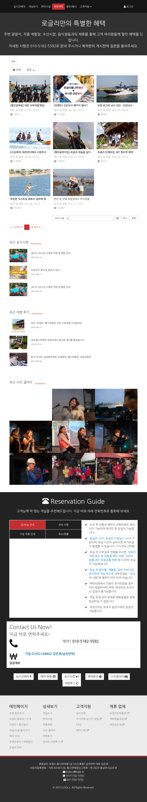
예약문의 (95, 676)
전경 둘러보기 (16, 713)
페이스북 (82, 730)
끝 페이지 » (36, 227)
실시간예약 (19, 6)
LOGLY (66, 787)
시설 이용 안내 (27, 534)
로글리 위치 (15, 747)
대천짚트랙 (117, 724)
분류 (30, 70)
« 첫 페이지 (16, 227)
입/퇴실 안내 (27, 525)
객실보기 (33, 6)
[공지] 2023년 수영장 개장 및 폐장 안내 (50, 253)
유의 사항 (64, 525)
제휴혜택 (58, 6)
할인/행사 (71, 6)
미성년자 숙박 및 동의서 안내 (45, 270)
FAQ (78, 724)
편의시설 (45, 6)
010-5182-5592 (85, 641)
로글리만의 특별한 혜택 (74, 23)
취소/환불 (63, 534)
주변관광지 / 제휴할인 (21, 742)
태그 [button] (125, 218)
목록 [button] (13, 62)
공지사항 (71, 676)
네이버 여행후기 (53, 742)
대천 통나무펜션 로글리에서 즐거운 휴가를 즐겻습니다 (57, 340)
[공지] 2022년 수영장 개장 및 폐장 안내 (50, 287)
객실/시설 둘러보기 (19, 730)
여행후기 (72, 683)
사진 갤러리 (49, 730)
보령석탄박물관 (119, 713)
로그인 (128, 6)
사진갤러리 (119, 676)
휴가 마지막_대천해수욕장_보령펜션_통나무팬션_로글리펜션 (61, 357)
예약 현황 (47, 676)
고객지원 (86, 6)
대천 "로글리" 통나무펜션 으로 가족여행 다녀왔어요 (56, 323)
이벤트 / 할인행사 (18, 724)
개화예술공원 (118, 719)
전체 (16, 70)
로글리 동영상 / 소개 (20, 719)
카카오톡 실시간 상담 (89, 719)
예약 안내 (14, 736)
